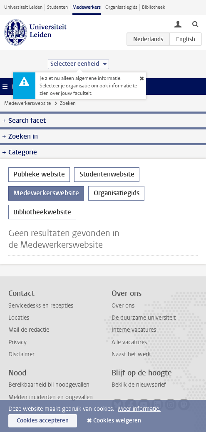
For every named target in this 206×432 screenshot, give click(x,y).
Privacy (17, 342)
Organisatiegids (121, 7)
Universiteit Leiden (23, 7)
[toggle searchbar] (195, 23)
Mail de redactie (28, 330)
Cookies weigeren (117, 421)
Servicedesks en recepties (40, 306)
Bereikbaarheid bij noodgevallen (48, 385)
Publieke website (39, 174)
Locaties (18, 318)
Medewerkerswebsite (27, 103)
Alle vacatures (129, 342)
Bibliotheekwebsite (42, 212)
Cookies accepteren (43, 421)
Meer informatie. (139, 409)
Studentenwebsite (106, 174)
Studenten (57, 7)
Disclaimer (21, 354)
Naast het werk (131, 354)
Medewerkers (86, 7)
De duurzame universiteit (144, 318)
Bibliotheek (153, 7)
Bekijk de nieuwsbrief (139, 385)
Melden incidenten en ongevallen (50, 397)
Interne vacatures (134, 330)
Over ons (123, 306)
